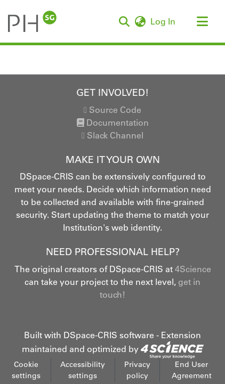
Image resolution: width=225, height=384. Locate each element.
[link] (172, 349)
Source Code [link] (112, 109)
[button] (32, 21)
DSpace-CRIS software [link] (108, 335)
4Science (193, 269)
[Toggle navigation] (202, 21)
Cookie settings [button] (26, 370)
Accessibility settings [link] (82, 370)
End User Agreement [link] (192, 370)
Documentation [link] (113, 122)
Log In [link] (163, 21)
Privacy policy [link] (137, 370)
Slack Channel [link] (112, 135)
